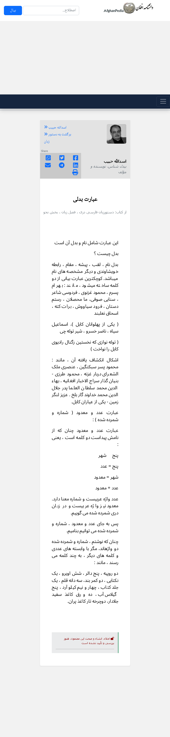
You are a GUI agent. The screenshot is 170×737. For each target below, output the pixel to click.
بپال (13, 10)
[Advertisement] (85, 57)
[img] (75, 172)
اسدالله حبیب (55, 128)
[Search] (51, 10)
